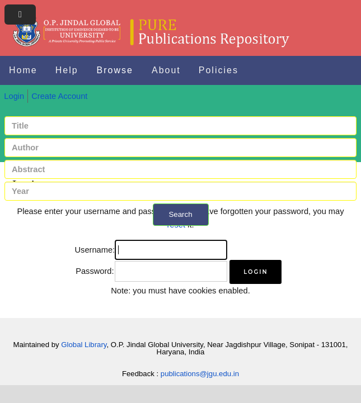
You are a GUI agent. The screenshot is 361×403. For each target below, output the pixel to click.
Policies (218, 70)
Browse (115, 70)
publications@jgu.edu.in (200, 373)
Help (66, 70)
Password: (95, 271)
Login (14, 96)
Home (23, 70)
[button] (255, 272)
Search (180, 214)
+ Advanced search (180, 232)
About (166, 70)
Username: (95, 249)
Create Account (59, 96)
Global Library (83, 344)
